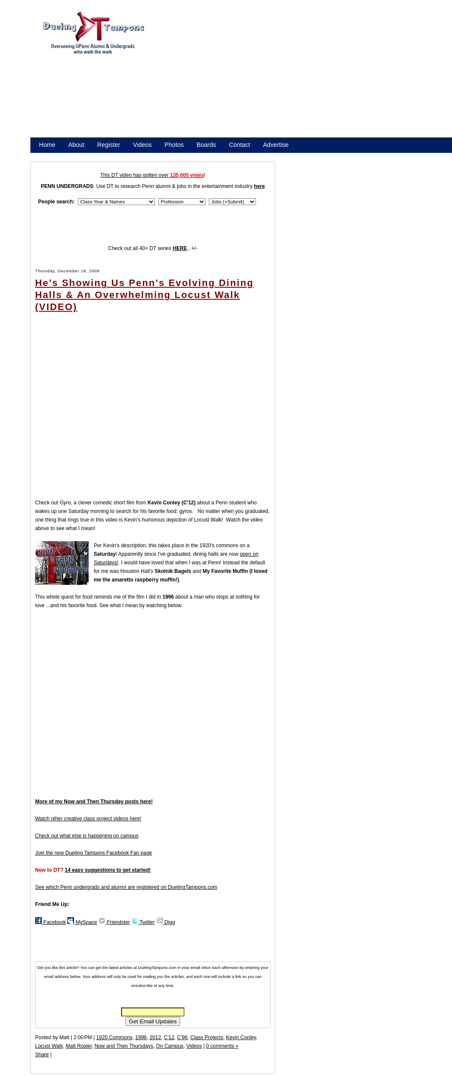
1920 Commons (114, 1037)
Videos (142, 144)
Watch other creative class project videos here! (88, 819)
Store (46, 155)
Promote (77, 155)
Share (42, 1055)
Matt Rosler (79, 1046)
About (76, 144)
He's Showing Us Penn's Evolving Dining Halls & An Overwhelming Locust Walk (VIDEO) (144, 294)
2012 (155, 1037)
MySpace (82, 922)
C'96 (182, 1037)
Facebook (50, 922)
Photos (174, 144)
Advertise (275, 144)
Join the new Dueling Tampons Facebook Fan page (93, 853)
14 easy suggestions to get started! (108, 870)
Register (108, 144)
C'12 (169, 1037)
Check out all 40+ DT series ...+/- (153, 248)
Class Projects (206, 1037)
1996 (141, 1037)
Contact (239, 144)
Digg (165, 922)
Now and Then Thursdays (124, 1046)
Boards (206, 144)
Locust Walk (49, 1046)
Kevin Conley (241, 1037)
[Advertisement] (277, 76)
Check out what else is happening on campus (86, 836)
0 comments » (222, 1046)
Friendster (114, 922)
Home (47, 144)
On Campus (170, 1046)
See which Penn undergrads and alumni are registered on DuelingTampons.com (126, 887)
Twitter (143, 922)
